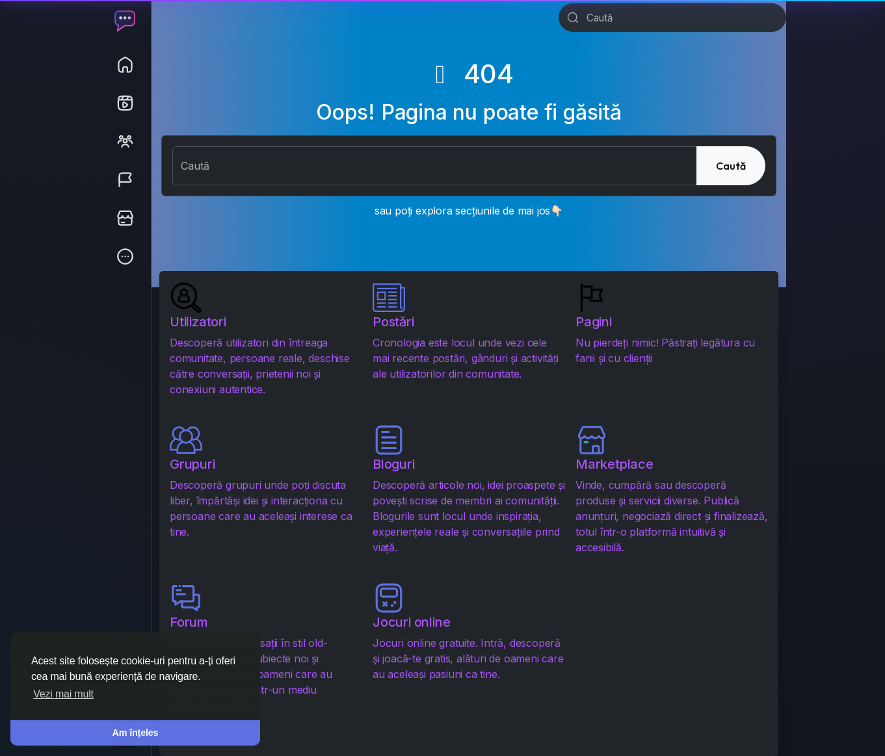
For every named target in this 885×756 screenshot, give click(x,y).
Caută (731, 165)
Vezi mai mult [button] (63, 693)
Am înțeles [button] (135, 732)
